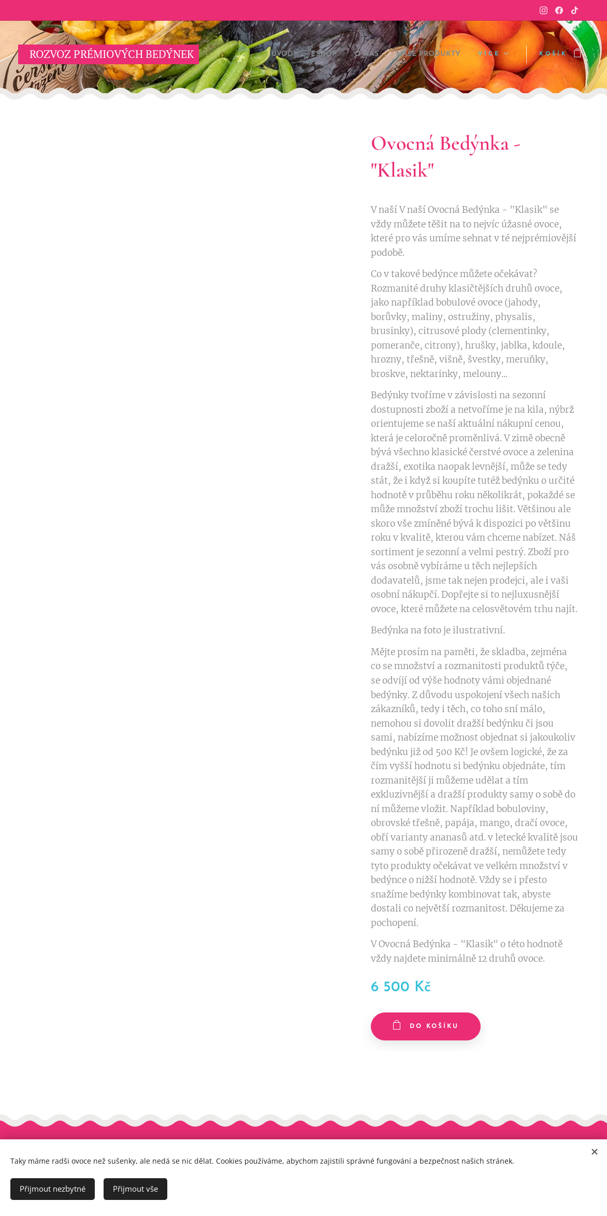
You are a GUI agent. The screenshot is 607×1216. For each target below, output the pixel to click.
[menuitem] (260, 54)
